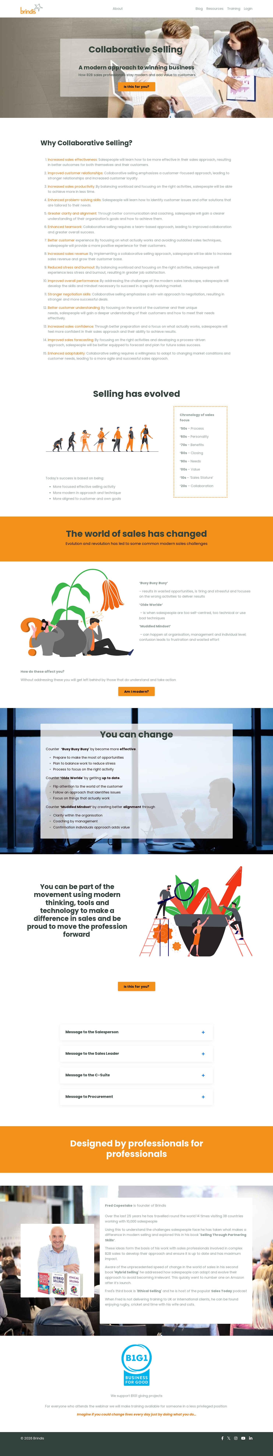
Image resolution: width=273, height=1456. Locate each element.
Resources (214, 8)
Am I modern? (136, 694)
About (118, 8)
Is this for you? (136, 87)
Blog (198, 8)
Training (233, 8)
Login (248, 8)
